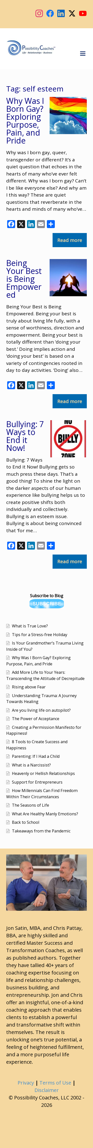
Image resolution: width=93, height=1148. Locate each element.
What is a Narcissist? (31, 765)
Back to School (25, 822)
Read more (69, 240)
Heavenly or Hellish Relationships (43, 773)
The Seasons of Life (30, 805)
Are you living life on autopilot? (41, 710)
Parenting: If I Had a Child (36, 756)
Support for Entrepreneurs (37, 782)
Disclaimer (46, 1090)
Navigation (82, 54)
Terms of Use (55, 1082)
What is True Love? (30, 626)
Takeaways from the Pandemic (41, 831)
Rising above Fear (29, 687)
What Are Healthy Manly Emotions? (45, 814)
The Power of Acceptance (35, 718)
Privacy (26, 1082)
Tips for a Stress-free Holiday (39, 634)
